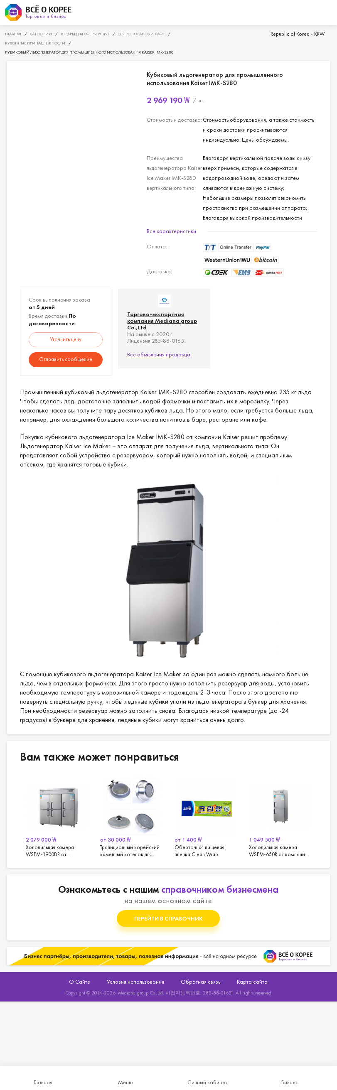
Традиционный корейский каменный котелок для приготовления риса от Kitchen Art (131, 816)
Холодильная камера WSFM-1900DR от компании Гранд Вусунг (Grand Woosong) (57, 816)
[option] (57, 816)
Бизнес (289, 1082)
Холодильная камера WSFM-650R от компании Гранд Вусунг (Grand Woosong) (280, 816)
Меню (125, 1082)
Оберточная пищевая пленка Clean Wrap (206, 816)
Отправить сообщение (65, 359)
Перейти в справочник (168, 918)
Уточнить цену (65, 339)
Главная (43, 1082)
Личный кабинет (207, 1082)
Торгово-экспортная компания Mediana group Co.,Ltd (162, 320)
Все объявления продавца (158, 354)
